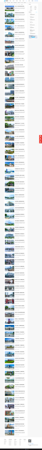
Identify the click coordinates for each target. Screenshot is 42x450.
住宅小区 (35, 6)
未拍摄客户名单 (19, 2)
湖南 (7, 4)
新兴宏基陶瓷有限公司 (32, 27)
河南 (19, 4)
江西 (12, 4)
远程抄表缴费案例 (8, 2)
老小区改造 (31, 10)
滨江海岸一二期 (31, 22)
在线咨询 (40, 139)
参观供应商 (25, 2)
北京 (14, 4)
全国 (5, 4)
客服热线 (40, 142)
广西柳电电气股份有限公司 (32, 14)
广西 (16, 4)
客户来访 (22, 2)
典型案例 (5, 2)
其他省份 (22, 4)
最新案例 (12, 2)
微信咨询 (40, 136)
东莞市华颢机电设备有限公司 (32, 33)
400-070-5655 (35, 0)
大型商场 (31, 6)
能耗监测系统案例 (15, 2)
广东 (9, 4)
